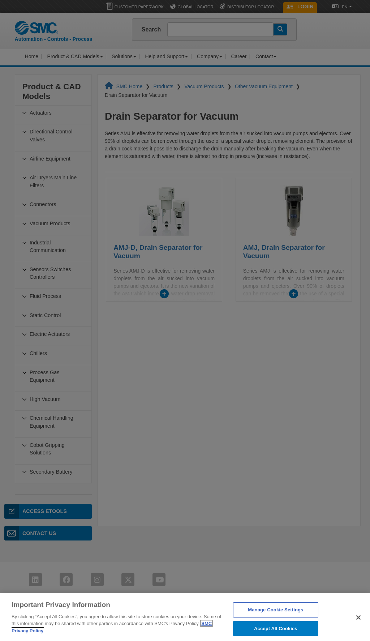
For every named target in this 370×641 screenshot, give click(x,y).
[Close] (358, 624)
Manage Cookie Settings (275, 616)
